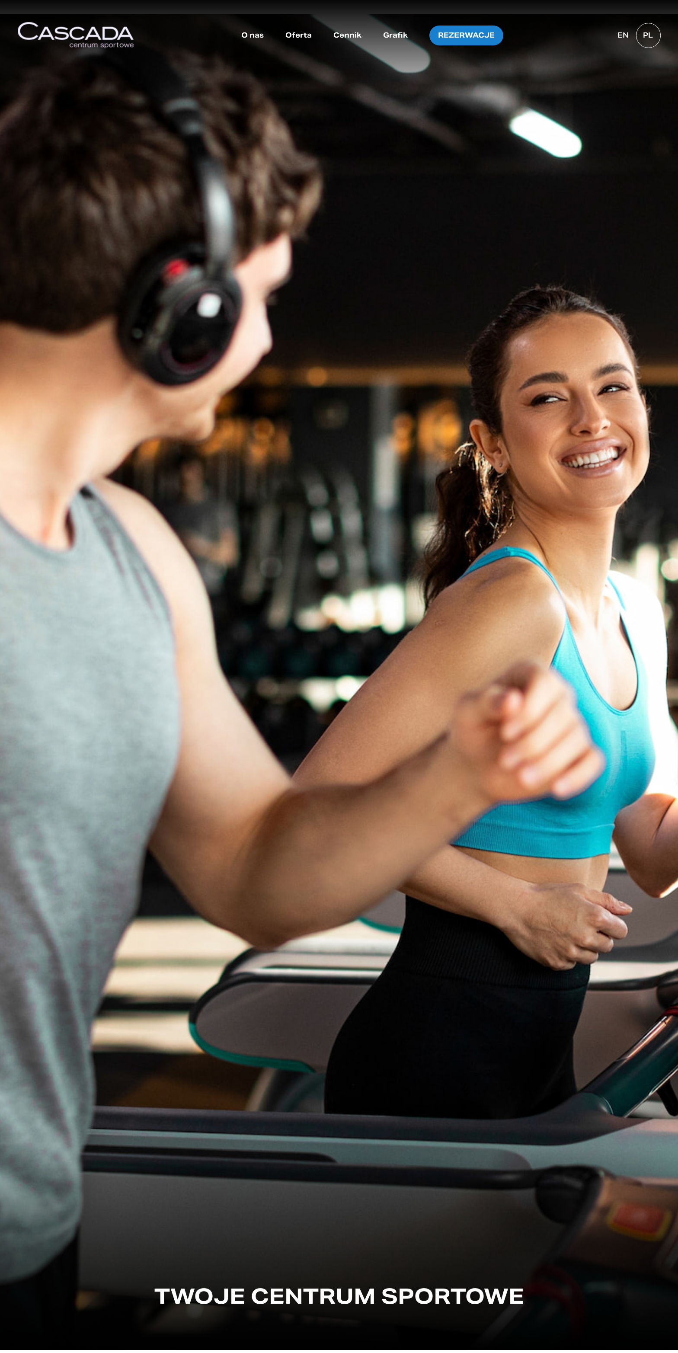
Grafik (395, 35)
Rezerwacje (466, 35)
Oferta (298, 35)
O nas (252, 35)
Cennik (347, 35)
